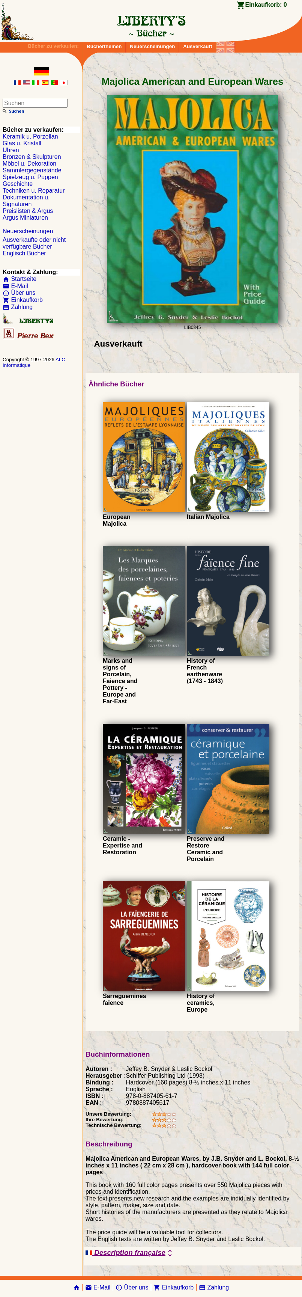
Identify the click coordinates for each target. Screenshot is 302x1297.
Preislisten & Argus (28, 211)
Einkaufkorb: (266, 5)
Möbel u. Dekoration (29, 163)
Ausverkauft (197, 46)
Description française (130, 1253)
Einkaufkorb (23, 300)
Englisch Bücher (24, 253)
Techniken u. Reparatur (34, 190)
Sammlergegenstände (32, 170)
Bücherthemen (104, 46)
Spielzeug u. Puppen (30, 177)
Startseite (19, 279)
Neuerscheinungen (152, 46)
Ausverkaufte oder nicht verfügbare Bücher (34, 243)
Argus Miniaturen (25, 217)
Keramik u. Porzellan (30, 136)
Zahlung (18, 307)
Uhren (11, 150)
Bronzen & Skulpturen (32, 157)
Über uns (19, 293)
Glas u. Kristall (22, 143)
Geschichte (18, 184)
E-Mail (15, 286)
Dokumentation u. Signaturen (26, 200)
